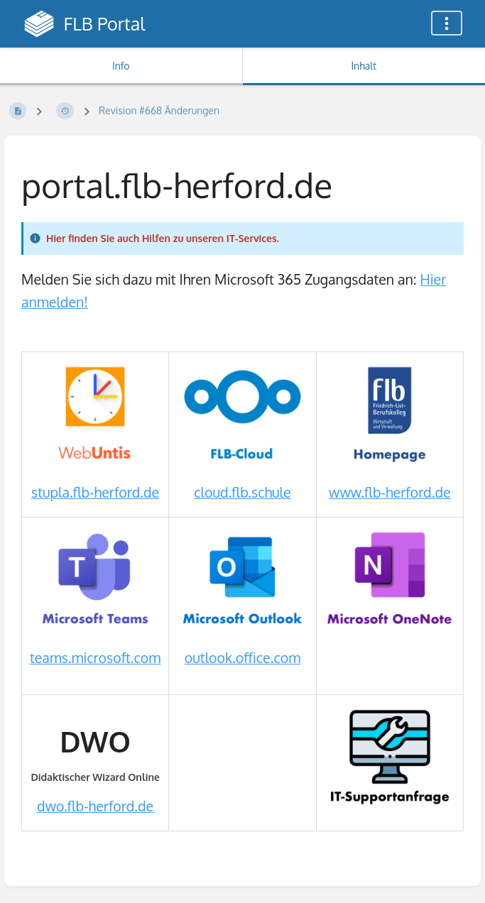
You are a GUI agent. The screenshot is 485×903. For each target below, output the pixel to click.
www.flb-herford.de (390, 492)
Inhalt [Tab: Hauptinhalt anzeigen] (363, 66)
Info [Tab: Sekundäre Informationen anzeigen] (121, 66)
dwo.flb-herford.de (95, 806)
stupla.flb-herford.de (95, 492)
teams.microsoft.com (95, 658)
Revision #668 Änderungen (159, 110)
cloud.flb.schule (242, 492)
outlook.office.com (242, 658)
